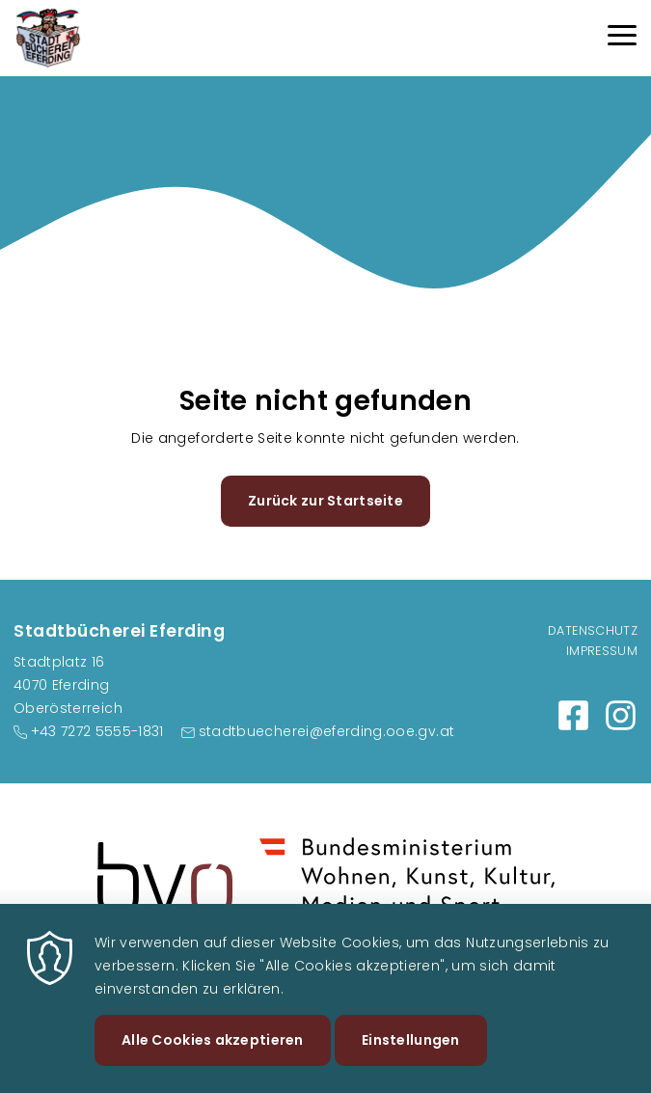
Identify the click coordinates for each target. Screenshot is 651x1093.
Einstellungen (411, 1062)
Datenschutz (592, 630)
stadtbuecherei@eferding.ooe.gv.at (327, 731)
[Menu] (622, 38)
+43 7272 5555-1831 (97, 731)
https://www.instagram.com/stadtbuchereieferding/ (620, 715)
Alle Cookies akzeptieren (213, 1062)
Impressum (601, 650)
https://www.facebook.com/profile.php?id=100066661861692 (573, 715)
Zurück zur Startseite (325, 500)
